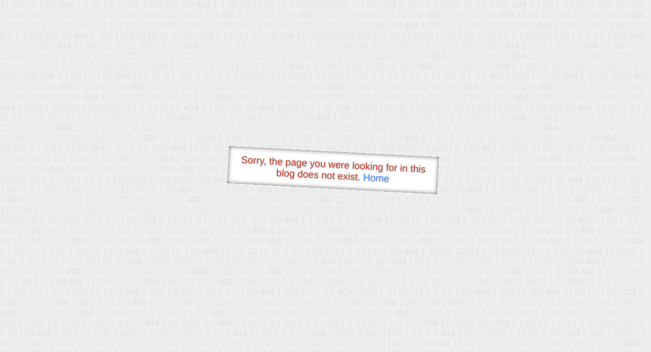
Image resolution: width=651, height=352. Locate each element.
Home (376, 178)
